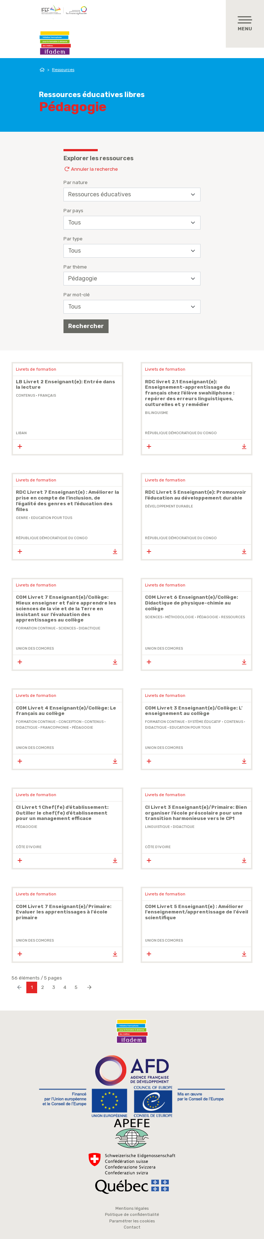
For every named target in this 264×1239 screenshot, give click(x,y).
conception (70, 722)
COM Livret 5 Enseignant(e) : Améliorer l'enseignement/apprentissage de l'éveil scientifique (196, 912)
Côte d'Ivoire (28, 847)
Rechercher (86, 326)
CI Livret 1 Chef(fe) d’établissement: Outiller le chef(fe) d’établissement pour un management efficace (62, 812)
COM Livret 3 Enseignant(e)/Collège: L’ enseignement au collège (193, 710)
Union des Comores (35, 648)
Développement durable (169, 506)
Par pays (73, 210)
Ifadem (55, 43)
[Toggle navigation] (245, 24)
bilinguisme (156, 413)
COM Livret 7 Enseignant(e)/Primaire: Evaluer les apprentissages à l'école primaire (63, 912)
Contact (132, 1227)
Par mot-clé (76, 294)
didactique (89, 628)
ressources (233, 617)
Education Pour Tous (51, 518)
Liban (21, 433)
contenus (25, 395)
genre (22, 518)
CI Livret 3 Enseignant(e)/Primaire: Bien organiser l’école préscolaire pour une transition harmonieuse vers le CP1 (196, 812)
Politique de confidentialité (132, 1214)
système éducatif (204, 722)
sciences (67, 628)
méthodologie (179, 617)
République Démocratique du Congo (181, 433)
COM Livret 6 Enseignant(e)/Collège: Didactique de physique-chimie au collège (191, 602)
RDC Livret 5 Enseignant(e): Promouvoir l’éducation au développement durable (195, 495)
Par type (73, 238)
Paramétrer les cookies (132, 1220)
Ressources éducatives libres (92, 94)
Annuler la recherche (90, 169)
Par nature (75, 182)
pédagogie (207, 617)
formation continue (36, 628)
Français (47, 395)
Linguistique (157, 827)
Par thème (75, 267)
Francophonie (54, 727)
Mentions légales (132, 1208)
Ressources (63, 69)
